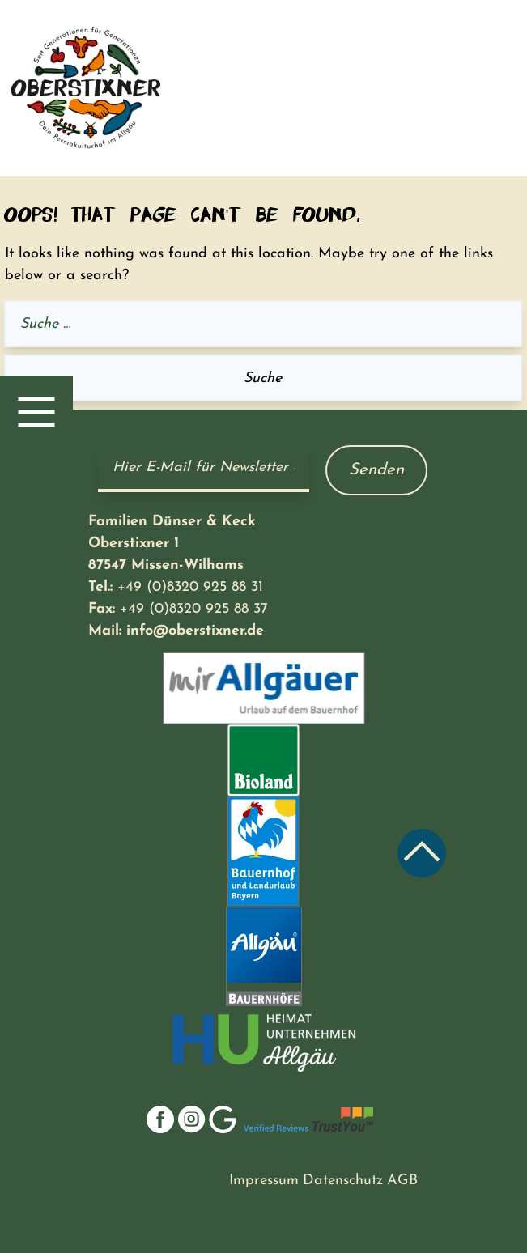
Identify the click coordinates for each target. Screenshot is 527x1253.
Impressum (264, 1180)
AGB (402, 1180)
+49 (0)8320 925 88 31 (190, 587)
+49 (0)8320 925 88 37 (194, 609)
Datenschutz (343, 1180)
